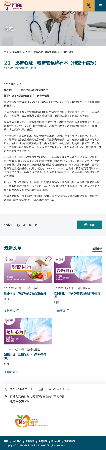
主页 (6, 52)
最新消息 (17, 52)
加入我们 (17, 441)
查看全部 (97, 248)
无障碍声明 (69, 441)
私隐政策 (30, 441)
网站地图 (55, 441)
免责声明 (42, 441)
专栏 (27, 52)
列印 (89, 224)
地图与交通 (17, 402)
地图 (6, 441)
